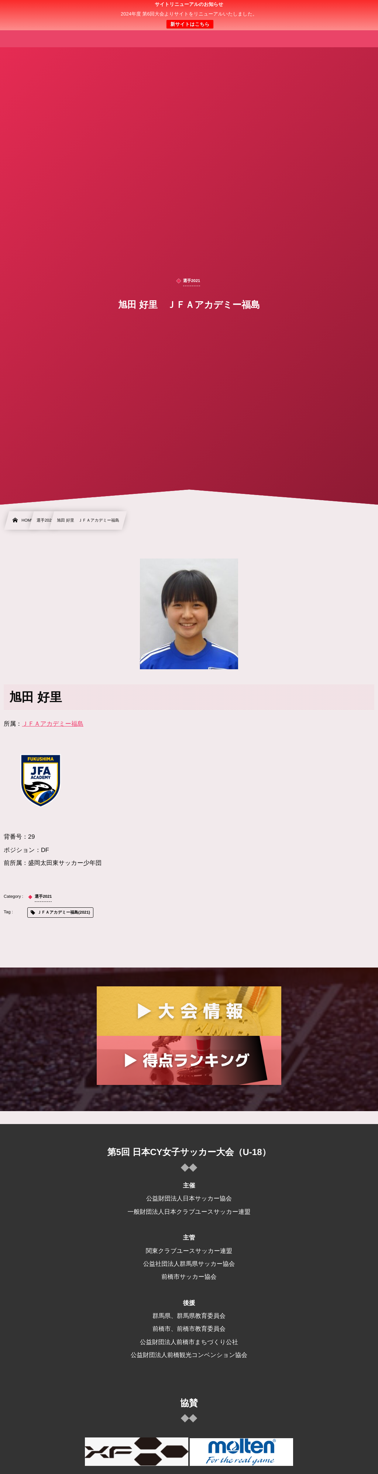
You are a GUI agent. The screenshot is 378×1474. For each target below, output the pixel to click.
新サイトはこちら (189, 24)
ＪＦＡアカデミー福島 (53, 724)
